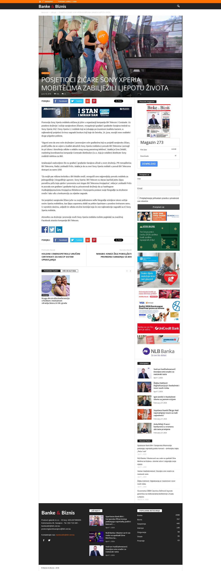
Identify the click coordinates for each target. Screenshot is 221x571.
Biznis (139, 520)
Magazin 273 (151, 142)
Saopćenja (141, 524)
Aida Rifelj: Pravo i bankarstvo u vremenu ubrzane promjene (164, 426)
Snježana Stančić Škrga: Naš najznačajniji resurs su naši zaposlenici (166, 413)
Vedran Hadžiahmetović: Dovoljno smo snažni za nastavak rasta (165, 371)
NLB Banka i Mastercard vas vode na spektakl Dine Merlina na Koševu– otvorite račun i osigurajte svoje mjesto (156, 461)
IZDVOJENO (144, 363)
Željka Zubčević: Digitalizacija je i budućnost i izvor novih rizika (166, 385)
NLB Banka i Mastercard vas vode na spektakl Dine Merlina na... (118, 535)
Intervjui (140, 528)
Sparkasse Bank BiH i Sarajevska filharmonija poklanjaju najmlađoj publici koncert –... (118, 520)
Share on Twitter (52, 229)
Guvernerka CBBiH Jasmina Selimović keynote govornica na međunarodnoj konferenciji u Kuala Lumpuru (155, 494)
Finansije (141, 541)
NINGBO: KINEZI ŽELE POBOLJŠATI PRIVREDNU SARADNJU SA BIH (114, 255)
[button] (178, 6)
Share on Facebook (45, 229)
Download (149, 164)
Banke (139, 515)
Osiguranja (141, 532)
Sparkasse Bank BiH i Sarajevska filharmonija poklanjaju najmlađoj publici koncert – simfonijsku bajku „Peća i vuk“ (158, 448)
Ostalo (140, 536)
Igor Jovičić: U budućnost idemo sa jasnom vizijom (165, 398)
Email (139, 188)
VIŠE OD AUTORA (69, 271)
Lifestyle (45, 73)
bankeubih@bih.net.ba (65, 535)
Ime (139, 179)
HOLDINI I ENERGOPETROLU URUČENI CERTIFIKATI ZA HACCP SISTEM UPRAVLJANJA (61, 256)
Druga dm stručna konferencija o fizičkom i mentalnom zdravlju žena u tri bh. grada (55, 300)
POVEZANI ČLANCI (51, 271)
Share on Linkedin (59, 229)
